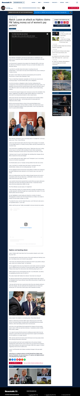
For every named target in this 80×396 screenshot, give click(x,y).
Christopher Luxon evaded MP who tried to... (42, 373)
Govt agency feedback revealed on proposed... (42, 381)
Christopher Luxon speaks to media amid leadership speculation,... (20, 380)
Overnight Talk (9, 8)
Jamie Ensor (11, 30)
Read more (61, 34)
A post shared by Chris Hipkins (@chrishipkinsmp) (26, 243)
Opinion (62, 2)
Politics (11, 366)
